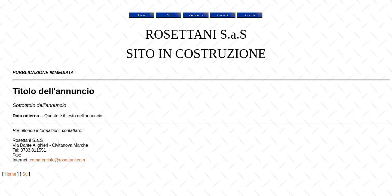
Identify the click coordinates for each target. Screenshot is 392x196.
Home (10, 174)
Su (25, 174)
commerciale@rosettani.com (57, 160)
